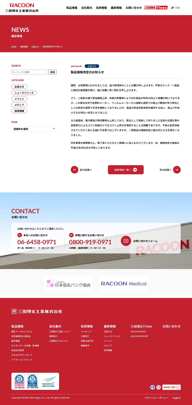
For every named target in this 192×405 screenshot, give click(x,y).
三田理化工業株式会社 (36, 311)
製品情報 (71, 8)
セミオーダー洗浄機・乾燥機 (25, 345)
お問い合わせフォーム (139, 241)
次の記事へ (170, 170)
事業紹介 (53, 336)
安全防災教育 (17, 350)
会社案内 (86, 8)
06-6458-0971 (36, 242)
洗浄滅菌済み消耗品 (20, 336)
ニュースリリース (24, 92)
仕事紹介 (85, 336)
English (176, 398)
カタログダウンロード (22, 354)
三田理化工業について (59, 331)
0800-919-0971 (90, 242)
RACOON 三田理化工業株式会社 (22, 7)
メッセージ (86, 331)
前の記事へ (81, 170)
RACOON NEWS (138, 331)
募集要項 (85, 345)
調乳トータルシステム (22, 331)
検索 (52, 72)
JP (172, 7)
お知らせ (35, 46)
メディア (19, 105)
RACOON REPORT (139, 336)
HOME (13, 46)
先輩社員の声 (87, 340)
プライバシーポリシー (157, 398)
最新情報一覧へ (125, 169)
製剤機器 (15, 340)
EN (178, 7)
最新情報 (116, 8)
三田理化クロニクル (58, 340)
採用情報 (101, 8)
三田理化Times (141, 326)
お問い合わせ (134, 8)
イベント (19, 99)
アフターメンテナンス (21, 359)
